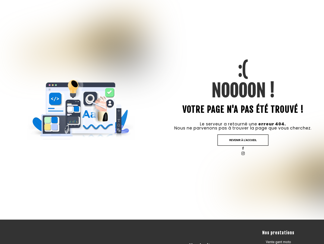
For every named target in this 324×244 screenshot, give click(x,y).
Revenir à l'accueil (243, 140)
